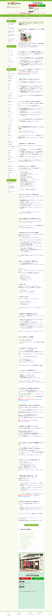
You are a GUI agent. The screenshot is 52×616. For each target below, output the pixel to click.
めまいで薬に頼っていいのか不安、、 (26, 539)
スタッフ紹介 (19, 612)
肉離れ (9, 89)
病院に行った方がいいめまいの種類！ (26, 542)
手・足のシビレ (10, 117)
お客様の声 (26, 15)
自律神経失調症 (10, 170)
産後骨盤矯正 (10, 78)
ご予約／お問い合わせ (41, 15)
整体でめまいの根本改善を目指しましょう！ (11, 32)
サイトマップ (39, 614)
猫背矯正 (9, 155)
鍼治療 (9, 133)
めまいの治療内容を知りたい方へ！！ (26, 545)
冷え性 (9, 82)
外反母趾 (9, 115)
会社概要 (9, 66)
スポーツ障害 (10, 93)
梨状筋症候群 (10, 166)
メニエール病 (10, 122)
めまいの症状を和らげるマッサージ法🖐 (26, 534)
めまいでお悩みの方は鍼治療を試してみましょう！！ (28, 537)
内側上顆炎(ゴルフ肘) (11, 161)
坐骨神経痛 (9, 150)
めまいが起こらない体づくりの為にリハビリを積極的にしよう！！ (11, 39)
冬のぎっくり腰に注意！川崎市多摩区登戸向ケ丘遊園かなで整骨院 (11, 188)
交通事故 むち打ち (11, 157)
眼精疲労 (9, 159)
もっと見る (9, 43)
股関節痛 (9, 111)
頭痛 (8, 139)
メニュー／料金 (18, 15)
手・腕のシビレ (10, 104)
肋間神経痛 (9, 80)
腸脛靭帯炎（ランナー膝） (11, 102)
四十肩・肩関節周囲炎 (11, 146)
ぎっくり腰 (9, 137)
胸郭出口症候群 (10, 168)
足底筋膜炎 (9, 172)
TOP (10, 15)
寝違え (9, 177)
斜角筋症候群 (10, 95)
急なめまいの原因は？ (23, 548)
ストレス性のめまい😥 (23, 540)
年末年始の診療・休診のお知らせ (11, 183)
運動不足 (9, 84)
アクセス (33, 15)
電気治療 (9, 128)
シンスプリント (10, 91)
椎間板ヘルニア (10, 135)
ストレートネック (10, 148)
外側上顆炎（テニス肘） (11, 99)
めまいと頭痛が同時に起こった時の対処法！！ (11, 24)
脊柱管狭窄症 (10, 144)
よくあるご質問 (10, 55)
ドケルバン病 (10, 113)
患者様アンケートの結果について (11, 192)
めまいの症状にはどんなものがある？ (26, 543)
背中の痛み (9, 124)
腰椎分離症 (9, 126)
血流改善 (9, 71)
